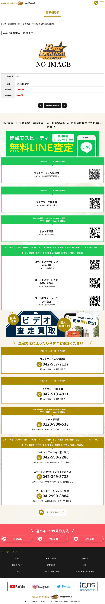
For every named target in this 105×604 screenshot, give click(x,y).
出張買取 (84, 539)
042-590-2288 (53, 457)
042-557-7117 (53, 364)
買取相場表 (51, 565)
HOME (17, 558)
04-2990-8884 (53, 496)
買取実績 (85, 558)
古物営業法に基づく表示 (85, 571)
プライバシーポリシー (51, 571)
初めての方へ (51, 558)
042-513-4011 (53, 394)
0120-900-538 (53, 424)
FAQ (85, 565)
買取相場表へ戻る (52, 105)
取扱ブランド (17, 565)
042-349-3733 (53, 477)
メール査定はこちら (52, 512)
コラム (17, 571)
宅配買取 (48, 539)
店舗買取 (12, 539)
